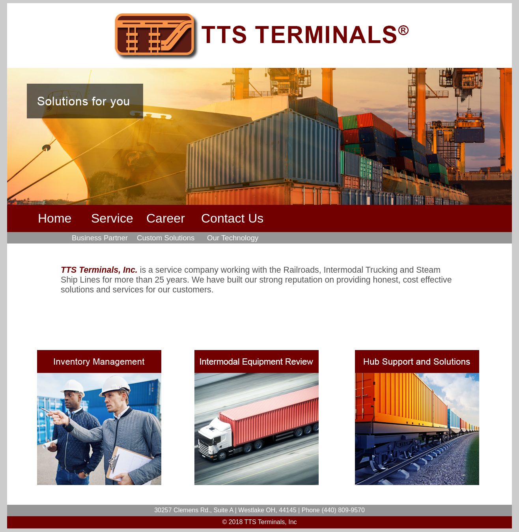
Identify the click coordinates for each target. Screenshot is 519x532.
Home (54, 218)
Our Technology (232, 238)
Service (112, 218)
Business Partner (100, 238)
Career (165, 218)
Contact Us (232, 218)
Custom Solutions (165, 238)
